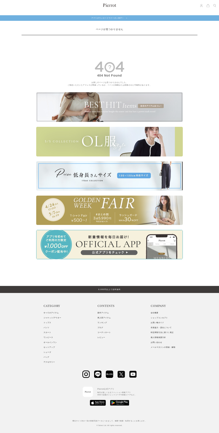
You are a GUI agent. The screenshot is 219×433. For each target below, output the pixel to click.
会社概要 (154, 313)
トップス (47, 323)
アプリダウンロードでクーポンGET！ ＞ (109, 18)
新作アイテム (103, 313)
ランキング (102, 323)
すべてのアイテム (51, 313)
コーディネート (104, 332)
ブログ (100, 328)
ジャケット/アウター (52, 318)
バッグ (46, 357)
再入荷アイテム (104, 318)
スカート (47, 332)
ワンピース (48, 337)
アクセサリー (49, 362)
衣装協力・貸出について (161, 328)
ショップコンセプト (159, 318)
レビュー (101, 337)
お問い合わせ (156, 342)
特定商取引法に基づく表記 (162, 332)
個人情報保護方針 (158, 337)
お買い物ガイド (157, 323)
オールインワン (50, 342)
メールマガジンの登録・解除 (163, 347)
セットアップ (49, 347)
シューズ (47, 352)
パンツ (46, 328)
